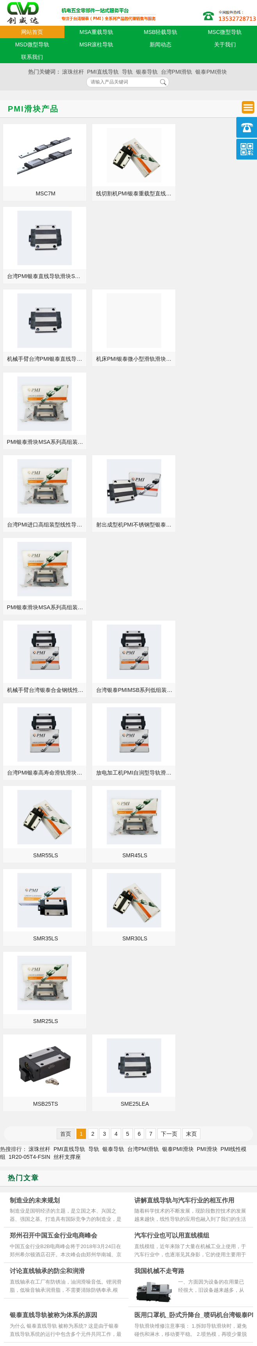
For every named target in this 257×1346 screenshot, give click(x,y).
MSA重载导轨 (96, 32)
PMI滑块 (207, 735)
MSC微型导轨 (225, 32)
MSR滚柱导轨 (96, 44)
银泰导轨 (147, 72)
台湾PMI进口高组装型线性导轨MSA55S (45, 359)
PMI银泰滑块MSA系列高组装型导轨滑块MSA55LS (216, 276)
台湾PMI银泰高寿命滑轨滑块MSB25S (216, 442)
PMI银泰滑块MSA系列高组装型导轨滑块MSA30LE (216, 359)
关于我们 (225, 44)
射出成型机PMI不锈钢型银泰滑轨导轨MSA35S (131, 359)
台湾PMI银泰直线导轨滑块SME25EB (216, 193)
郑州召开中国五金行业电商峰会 (53, 822)
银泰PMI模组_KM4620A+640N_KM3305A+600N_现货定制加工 (46, 1044)
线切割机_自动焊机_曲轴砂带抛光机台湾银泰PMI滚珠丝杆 (46, 1098)
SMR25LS (215, 607)
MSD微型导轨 (32, 44)
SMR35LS (43, 607)
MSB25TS (43, 690)
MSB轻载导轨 (160, 32)
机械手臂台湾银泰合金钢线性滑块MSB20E (45, 442)
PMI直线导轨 (103, 72)
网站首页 (32, 32)
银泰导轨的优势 (159, 1109)
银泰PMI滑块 (211, 72)
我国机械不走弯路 (159, 857)
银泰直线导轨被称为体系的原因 (53, 901)
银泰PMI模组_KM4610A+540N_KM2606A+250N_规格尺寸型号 (46, 1033)
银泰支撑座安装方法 (164, 1055)
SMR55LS (129, 524)
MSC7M (44, 193)
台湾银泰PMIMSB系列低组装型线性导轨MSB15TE (131, 442)
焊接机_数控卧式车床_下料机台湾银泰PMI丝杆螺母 (180, 1033)
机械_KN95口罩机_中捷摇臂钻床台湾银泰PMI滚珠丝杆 (180, 1087)
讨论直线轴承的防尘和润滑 (47, 857)
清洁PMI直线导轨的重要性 (172, 1076)
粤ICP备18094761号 (184, 1299)
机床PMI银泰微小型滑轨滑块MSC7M (131, 276)
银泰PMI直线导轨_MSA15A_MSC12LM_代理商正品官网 (46, 1087)
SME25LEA (129, 690)
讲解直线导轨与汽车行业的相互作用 (184, 786)
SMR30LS (129, 607)
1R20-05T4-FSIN (29, 743)
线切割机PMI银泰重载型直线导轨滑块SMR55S (131, 193)
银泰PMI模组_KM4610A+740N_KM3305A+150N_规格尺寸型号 (46, 1065)
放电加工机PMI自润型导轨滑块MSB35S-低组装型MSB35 (45, 524)
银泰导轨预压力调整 (38, 936)
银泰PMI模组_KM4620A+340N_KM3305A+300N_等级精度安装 (180, 1098)
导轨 (127, 72)
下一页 (169, 720)
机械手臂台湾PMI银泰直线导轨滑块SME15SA (45, 276)
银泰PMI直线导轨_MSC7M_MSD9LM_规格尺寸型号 (46, 1055)
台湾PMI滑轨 (177, 72)
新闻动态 (160, 44)
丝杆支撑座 (67, 743)
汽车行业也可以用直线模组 (171, 822)
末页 (191, 720)
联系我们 (32, 57)
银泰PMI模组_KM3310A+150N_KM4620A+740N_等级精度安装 (180, 1044)
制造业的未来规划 (35, 786)
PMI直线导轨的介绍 (164, 1065)
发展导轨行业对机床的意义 (39, 1109)
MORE (112, 1010)
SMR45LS (215, 524)
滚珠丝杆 (73, 72)
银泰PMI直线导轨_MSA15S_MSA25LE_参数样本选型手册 (46, 1076)
